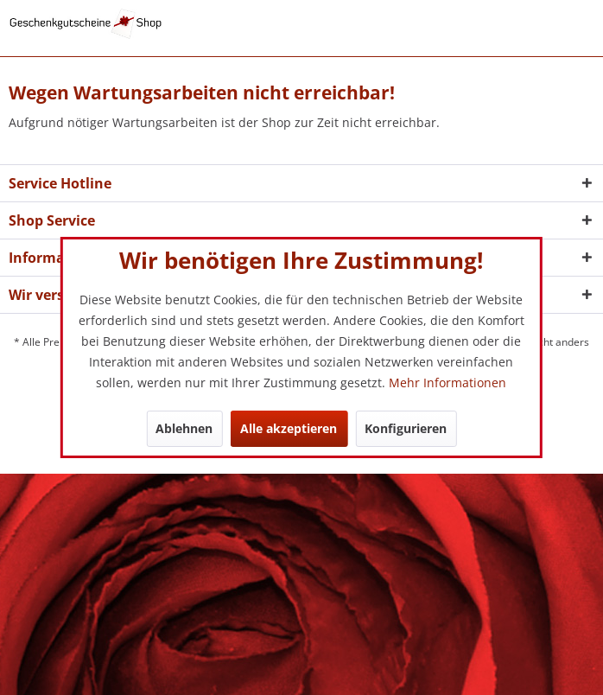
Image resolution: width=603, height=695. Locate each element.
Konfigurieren (406, 428)
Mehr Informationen (447, 382)
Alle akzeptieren (288, 428)
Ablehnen (184, 428)
